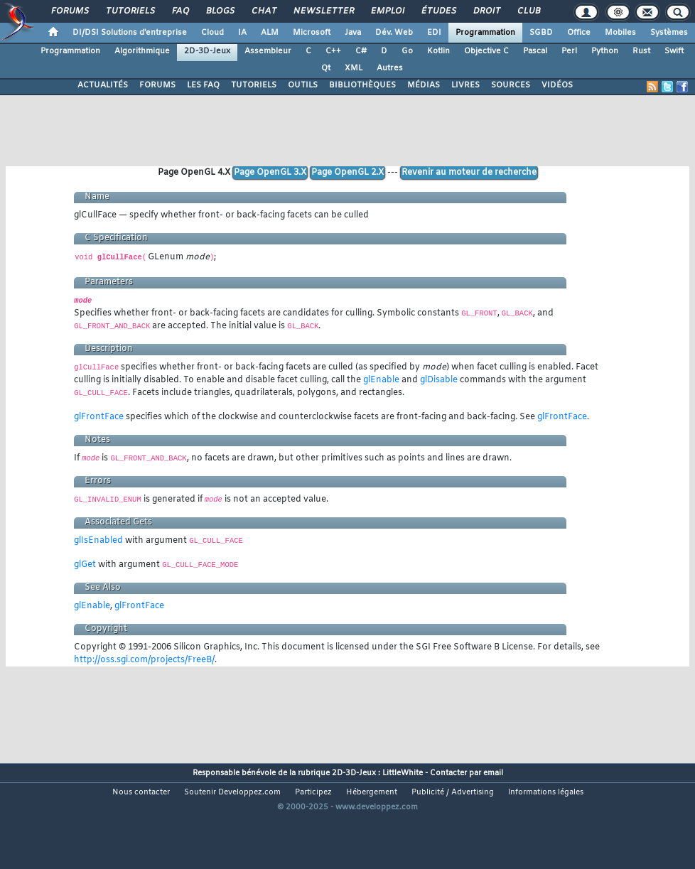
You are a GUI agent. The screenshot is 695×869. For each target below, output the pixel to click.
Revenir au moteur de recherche (469, 172)
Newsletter (323, 11)
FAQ (180, 11)
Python (604, 51)
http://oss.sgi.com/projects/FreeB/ (144, 660)
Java (353, 33)
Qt (325, 68)
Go (407, 51)
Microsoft (311, 33)
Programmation (485, 33)
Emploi (387, 11)
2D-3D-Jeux (207, 51)
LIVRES (465, 85)
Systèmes (669, 33)
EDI (434, 33)
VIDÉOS (557, 85)
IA (242, 33)
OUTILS (303, 85)
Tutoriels (130, 11)
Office (579, 33)
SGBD (541, 33)
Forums (69, 11)
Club (528, 11)
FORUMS (157, 85)
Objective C (486, 51)
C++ (333, 51)
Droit (486, 11)
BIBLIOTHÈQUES (362, 85)
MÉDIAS (423, 85)
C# (361, 51)
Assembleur (267, 51)
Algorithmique (142, 51)
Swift (674, 51)
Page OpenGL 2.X (347, 172)
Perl (569, 51)
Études (438, 11)
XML (353, 68)
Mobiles (620, 33)
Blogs (219, 11)
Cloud (212, 33)
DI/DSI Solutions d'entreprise (129, 33)
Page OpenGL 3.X (270, 172)
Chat (263, 11)
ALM (270, 33)
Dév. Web (394, 33)
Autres (390, 68)
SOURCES (510, 85)
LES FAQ (203, 85)
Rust (641, 51)
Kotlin (438, 51)
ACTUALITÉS (102, 85)
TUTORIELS (253, 85)
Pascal (535, 51)
